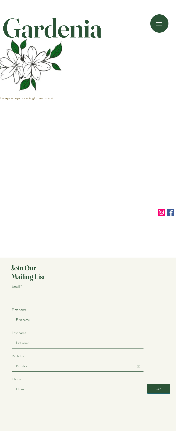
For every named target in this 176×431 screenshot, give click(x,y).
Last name (19, 333)
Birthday (18, 356)
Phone (16, 379)
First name (19, 310)
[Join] (158, 389)
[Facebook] (170, 212)
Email (16, 286)
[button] (159, 23)
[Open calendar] (138, 366)
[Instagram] (161, 212)
